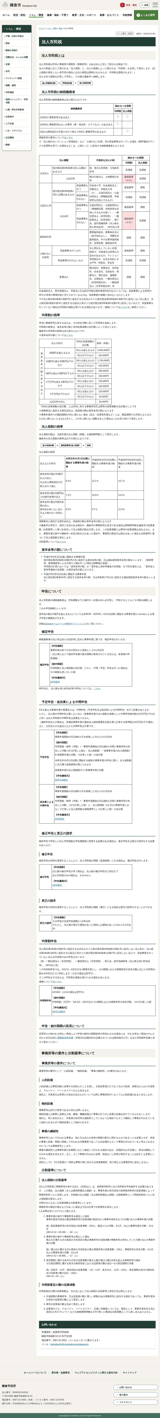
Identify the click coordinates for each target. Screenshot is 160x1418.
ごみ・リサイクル (14, 131)
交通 (8, 64)
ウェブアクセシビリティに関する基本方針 (96, 1372)
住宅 (8, 71)
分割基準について (54, 1170)
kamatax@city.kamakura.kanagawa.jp (70, 1344)
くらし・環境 (13, 29)
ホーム (41, 28)
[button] (144, 5)
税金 (8, 43)
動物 (8, 145)
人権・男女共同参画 (15, 110)
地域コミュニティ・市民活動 (17, 101)
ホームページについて (35, 1372)
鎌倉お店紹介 (12, 50)
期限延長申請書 (65, 1038)
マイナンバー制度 (14, 78)
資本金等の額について (57, 549)
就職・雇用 (11, 85)
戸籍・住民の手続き (15, 36)
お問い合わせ (125, 1387)
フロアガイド (125, 1402)
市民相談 (10, 92)
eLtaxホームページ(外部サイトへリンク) (66, 623)
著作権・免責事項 (60, 1372)
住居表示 (10, 117)
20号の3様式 (61, 780)
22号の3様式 (58, 1011)
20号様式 (55, 682)
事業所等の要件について (59, 1063)
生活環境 (10, 138)
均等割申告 (49, 941)
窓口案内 (123, 1395)
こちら (69, 137)
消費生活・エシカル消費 (17, 57)
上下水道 (10, 124)
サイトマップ (129, 1372)
